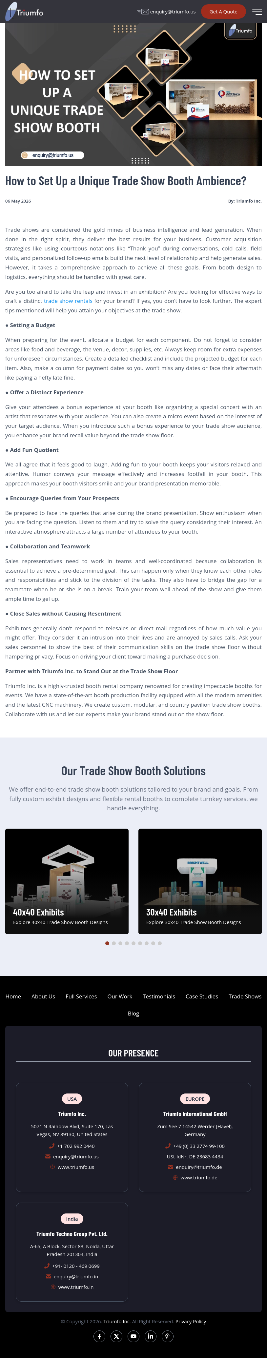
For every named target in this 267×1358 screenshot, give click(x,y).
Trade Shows (245, 996)
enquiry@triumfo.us (166, 11)
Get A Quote (223, 11)
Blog (133, 1013)
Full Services (81, 996)
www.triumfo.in (76, 1287)
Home (13, 996)
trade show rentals (68, 301)
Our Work (119, 996)
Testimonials (159, 996)
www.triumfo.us (76, 1167)
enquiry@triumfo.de (199, 1167)
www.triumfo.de (198, 1177)
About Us (43, 996)
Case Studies (202, 996)
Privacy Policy (190, 1321)
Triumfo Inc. (117, 1321)
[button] (107, 943)
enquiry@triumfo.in (76, 1276)
